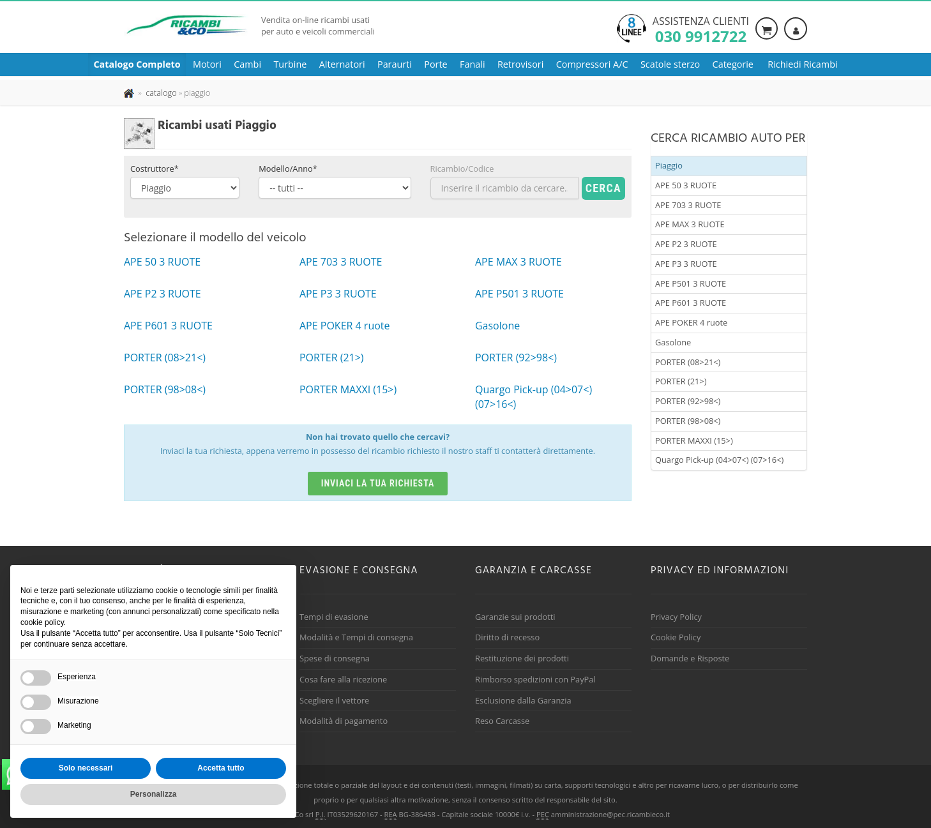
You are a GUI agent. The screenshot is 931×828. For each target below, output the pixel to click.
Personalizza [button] (153, 794)
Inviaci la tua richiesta (378, 483)
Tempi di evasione (333, 616)
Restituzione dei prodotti (522, 658)
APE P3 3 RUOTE (686, 263)
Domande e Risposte (690, 658)
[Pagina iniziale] (130, 92)
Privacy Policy (676, 616)
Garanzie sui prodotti (515, 616)
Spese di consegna (334, 658)
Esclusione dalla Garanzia (523, 700)
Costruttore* (154, 168)
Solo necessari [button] (86, 768)
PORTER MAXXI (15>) (694, 440)
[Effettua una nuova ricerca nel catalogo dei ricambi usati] (160, 92)
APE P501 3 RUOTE (690, 283)
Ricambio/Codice (462, 168)
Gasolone (673, 342)
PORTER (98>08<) (687, 420)
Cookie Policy (675, 637)
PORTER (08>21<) (687, 362)
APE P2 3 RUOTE (686, 244)
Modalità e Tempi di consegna (356, 637)
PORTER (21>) (680, 381)
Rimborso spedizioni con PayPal (535, 679)
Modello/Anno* (288, 168)
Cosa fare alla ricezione (343, 679)
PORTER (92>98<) (687, 401)
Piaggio (669, 165)
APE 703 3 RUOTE (688, 205)
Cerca (603, 188)
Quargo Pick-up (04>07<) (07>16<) (719, 459)
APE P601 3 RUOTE (690, 302)
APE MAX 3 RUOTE (690, 224)
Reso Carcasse (502, 720)
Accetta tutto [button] (220, 768)
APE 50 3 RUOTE (685, 185)
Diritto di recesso (507, 637)
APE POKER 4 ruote (691, 322)
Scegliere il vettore (334, 700)
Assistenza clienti (701, 28)
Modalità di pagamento (343, 720)
